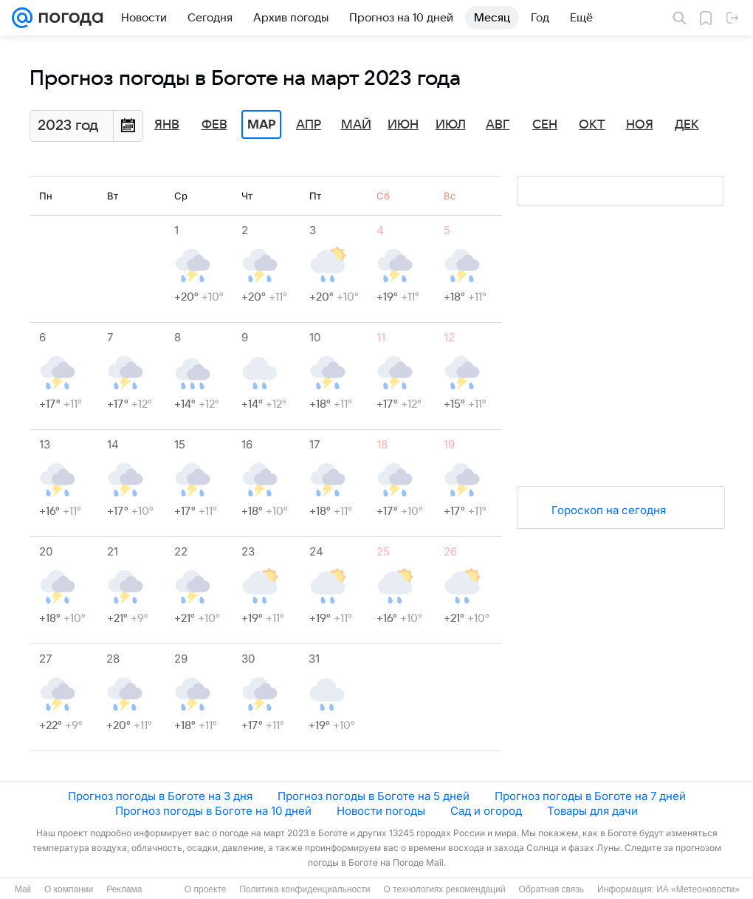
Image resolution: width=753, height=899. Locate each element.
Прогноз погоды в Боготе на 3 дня (160, 796)
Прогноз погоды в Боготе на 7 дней (590, 796)
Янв (166, 124)
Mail (23, 889)
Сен (544, 124)
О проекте (206, 889)
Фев (214, 124)
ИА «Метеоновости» (698, 889)
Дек (687, 124)
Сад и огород (486, 811)
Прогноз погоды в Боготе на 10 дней (213, 811)
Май (356, 124)
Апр (308, 124)
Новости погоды (381, 811)
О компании (68, 889)
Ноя (639, 124)
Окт (592, 124)
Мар (261, 124)
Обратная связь (551, 889)
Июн (403, 124)
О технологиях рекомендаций (444, 889)
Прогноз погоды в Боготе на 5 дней (374, 796)
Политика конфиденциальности (304, 889)
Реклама (124, 889)
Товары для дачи (592, 811)
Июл (451, 124)
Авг (497, 124)
